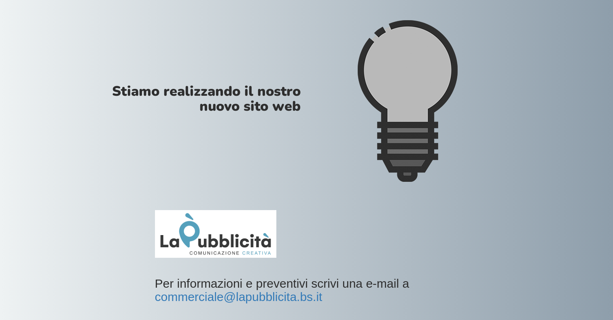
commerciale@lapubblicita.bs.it (238, 296)
